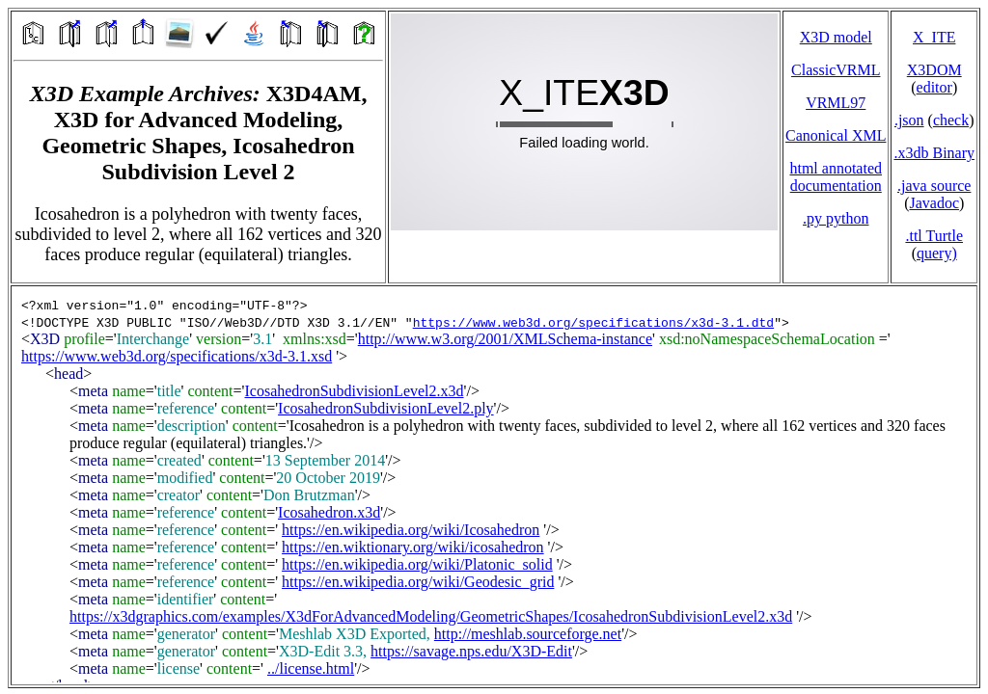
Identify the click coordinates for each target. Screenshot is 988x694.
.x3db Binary (933, 153)
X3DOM (934, 70)
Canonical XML (835, 135)
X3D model (836, 37)
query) (937, 253)
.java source (934, 185)
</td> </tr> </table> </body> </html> (494, 485)
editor (934, 87)
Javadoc (934, 203)
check (951, 120)
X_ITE (934, 37)
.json (909, 120)
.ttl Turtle (934, 235)
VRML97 (835, 102)
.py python (835, 218)
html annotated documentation (835, 177)
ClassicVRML (835, 70)
